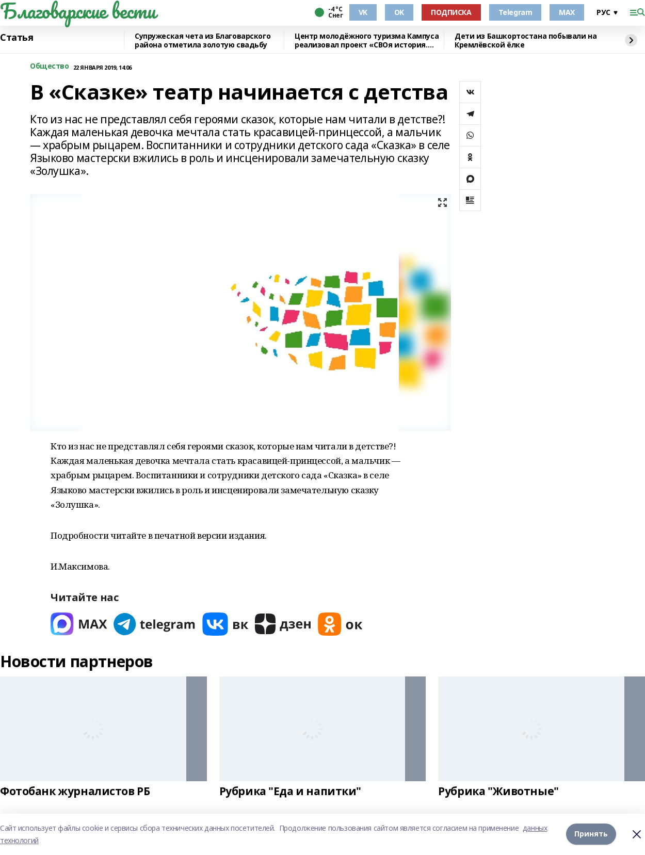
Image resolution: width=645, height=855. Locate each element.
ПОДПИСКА (451, 12)
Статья (16, 37)
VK (363, 12)
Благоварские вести (77, 11)
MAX (567, 12)
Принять (591, 834)
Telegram (515, 12)
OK (399, 12)
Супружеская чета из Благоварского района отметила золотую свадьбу (202, 40)
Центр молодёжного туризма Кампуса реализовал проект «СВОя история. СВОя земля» (367, 40)
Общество (49, 66)
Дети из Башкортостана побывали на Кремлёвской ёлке (525, 40)
